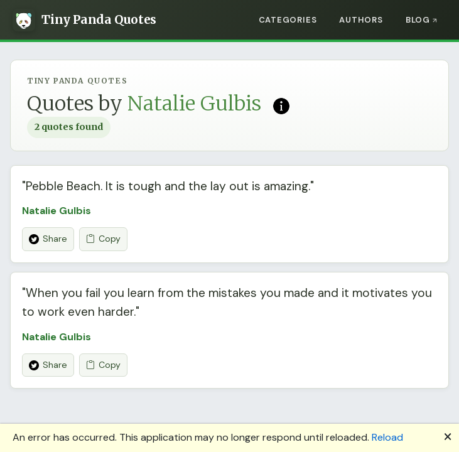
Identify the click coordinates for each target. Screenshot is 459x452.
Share (48, 238)
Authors (360, 19)
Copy (103, 238)
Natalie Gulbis (56, 210)
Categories (288, 19)
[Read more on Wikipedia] (281, 105)
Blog (418, 19)
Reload (387, 437)
